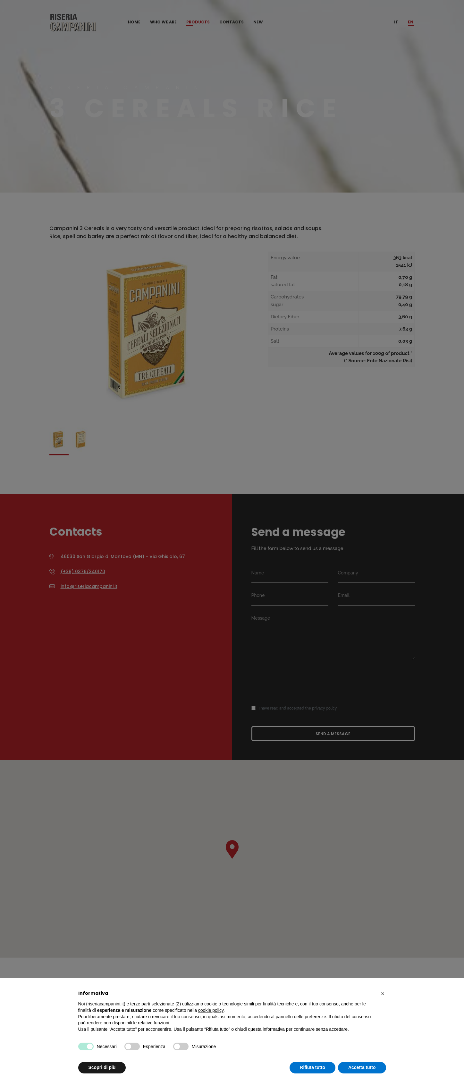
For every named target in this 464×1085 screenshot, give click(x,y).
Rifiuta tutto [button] (312, 1067)
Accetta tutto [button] (362, 1067)
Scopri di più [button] (102, 1067)
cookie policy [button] (211, 1010)
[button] (383, 993)
